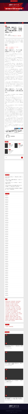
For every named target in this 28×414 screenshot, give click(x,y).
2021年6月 (6, 293)
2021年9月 (6, 288)
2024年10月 (6, 222)
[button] (21, 23)
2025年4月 (6, 211)
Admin (13, 136)
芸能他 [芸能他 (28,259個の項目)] (11, 326)
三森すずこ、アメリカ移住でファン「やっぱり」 (12, 47)
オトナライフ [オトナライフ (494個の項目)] (18, 308)
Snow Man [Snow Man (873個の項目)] (12, 302)
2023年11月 (6, 241)
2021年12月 (6, 282)
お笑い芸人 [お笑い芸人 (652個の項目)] (16, 305)
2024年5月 (6, 231)
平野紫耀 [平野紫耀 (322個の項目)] (7, 316)
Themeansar (20, 410)
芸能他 (9, 143)
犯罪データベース (14, 5)
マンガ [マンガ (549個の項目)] (20, 313)
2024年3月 (6, 234)
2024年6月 (6, 229)
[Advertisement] (14, 16)
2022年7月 (6, 270)
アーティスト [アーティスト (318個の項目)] (17, 306)
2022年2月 (6, 279)
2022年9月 (6, 266)
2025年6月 (6, 208)
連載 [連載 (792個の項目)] (20, 319)
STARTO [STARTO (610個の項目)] (17, 302)
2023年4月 (6, 254)
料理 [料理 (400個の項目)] (11, 316)
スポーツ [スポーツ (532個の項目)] (18, 312)
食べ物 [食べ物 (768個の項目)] (13, 320)
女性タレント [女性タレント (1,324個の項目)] (12, 315)
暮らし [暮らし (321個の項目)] (18, 316)
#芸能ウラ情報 (19, 35)
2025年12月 (6, 197)
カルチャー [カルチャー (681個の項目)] (18, 309)
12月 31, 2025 (7, 400)
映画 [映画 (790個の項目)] (15, 316)
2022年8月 (6, 268)
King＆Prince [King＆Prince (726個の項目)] (7, 301)
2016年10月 (6, 295)
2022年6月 (6, 272)
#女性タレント (15, 35)
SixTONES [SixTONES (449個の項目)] (7, 302)
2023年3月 (6, 256)
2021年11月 (6, 284)
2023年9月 (6, 245)
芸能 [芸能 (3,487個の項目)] (7, 319)
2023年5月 (6, 252)
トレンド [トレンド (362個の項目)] (12, 313)
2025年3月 (6, 213)
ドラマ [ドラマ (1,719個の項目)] (16, 313)
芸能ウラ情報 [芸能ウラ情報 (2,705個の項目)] (12, 319)
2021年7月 (6, 291)
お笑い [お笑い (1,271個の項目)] (12, 305)
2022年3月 (6, 277)
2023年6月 (6, 250)
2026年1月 (6, 195)
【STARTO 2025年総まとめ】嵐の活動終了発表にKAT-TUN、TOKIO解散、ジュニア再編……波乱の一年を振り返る (14, 398)
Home (11, 412)
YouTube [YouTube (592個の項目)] (7, 305)
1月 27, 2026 (10, 146)
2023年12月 (6, 240)
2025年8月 (6, 204)
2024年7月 (6, 227)
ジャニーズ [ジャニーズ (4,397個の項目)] (7, 312)
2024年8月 (6, 225)
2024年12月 (6, 218)
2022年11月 (6, 263)
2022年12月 (6, 261)
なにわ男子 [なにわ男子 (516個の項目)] (7, 306)
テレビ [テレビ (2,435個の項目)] (7, 313)
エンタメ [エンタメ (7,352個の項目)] (13, 308)
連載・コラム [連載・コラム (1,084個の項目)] (7, 320)
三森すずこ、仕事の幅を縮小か (10, 48)
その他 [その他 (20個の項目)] (6, 326)
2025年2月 (6, 215)
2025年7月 (6, 206)
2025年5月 (6, 209)
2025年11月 (6, 199)
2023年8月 (6, 247)
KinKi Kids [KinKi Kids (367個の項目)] (13, 301)
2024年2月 (6, 236)
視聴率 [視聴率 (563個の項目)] (17, 319)
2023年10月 (6, 243)
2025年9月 (6, 202)
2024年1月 (6, 238)
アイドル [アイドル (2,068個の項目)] (12, 306)
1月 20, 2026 (20, 146)
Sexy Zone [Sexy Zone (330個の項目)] (18, 301)
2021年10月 (6, 286)
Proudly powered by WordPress (10, 410)
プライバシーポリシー (15, 412)
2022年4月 (6, 275)
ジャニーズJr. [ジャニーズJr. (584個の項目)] (13, 312)
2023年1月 (6, 259)
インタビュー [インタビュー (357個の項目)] (7, 308)
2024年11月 (6, 220)
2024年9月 (6, 224)
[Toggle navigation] (19, 22)
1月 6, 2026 (10, 152)
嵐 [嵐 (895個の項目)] (17, 315)
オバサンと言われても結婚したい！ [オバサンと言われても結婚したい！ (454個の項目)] (10, 309)
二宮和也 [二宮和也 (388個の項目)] (7, 315)
